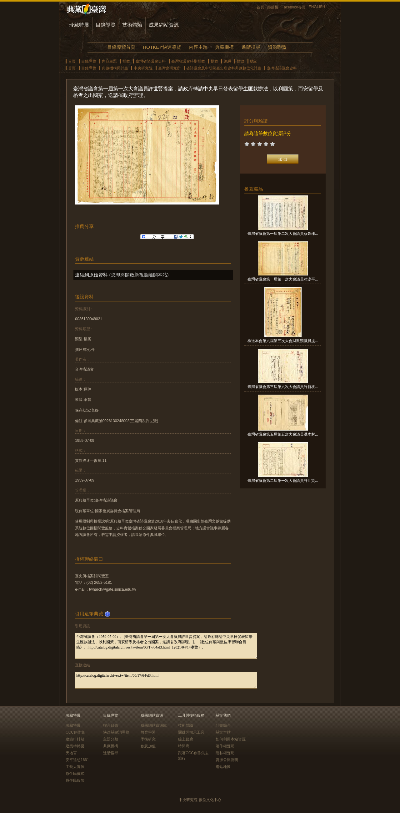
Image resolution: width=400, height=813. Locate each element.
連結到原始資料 (91, 274)
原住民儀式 (75, 773)
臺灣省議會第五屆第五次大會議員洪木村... (283, 434)
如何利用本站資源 (231, 739)
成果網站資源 (164, 25)
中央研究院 (143, 68)
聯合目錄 (110, 725)
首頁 (260, 7)
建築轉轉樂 (75, 746)
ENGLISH (317, 7)
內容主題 (198, 47)
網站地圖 (223, 767)
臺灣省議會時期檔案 (188, 61)
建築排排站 (75, 739)
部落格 (272, 7)
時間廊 (183, 746)
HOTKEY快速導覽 (162, 47)
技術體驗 (132, 25)
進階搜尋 (251, 47)
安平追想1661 (77, 760)
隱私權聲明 (225, 753)
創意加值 (148, 746)
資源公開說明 (227, 760)
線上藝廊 (185, 739)
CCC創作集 (75, 732)
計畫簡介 (223, 725)
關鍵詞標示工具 (191, 732)
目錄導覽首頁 (121, 47)
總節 (254, 61)
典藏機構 (224, 47)
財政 (240, 61)
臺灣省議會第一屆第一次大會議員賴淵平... (283, 279)
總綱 (227, 61)
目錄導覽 (106, 25)
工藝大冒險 (75, 767)
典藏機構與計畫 (115, 68)
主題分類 (110, 739)
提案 (214, 61)
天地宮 (71, 753)
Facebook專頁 (294, 7)
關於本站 (223, 732)
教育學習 (148, 732)
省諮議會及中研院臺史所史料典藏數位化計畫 (223, 68)
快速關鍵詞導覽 (116, 732)
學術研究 (148, 739)
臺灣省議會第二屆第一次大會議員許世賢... (283, 480)
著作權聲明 (225, 746)
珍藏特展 (79, 25)
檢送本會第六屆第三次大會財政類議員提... (283, 341)
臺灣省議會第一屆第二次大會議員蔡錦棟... (283, 233)
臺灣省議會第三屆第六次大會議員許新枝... (283, 387)
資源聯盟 (277, 47)
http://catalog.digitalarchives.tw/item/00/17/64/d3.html (166, 680)
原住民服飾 (75, 780)
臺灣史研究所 (169, 68)
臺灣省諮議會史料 (151, 61)
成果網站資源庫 (154, 725)
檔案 (126, 61)
